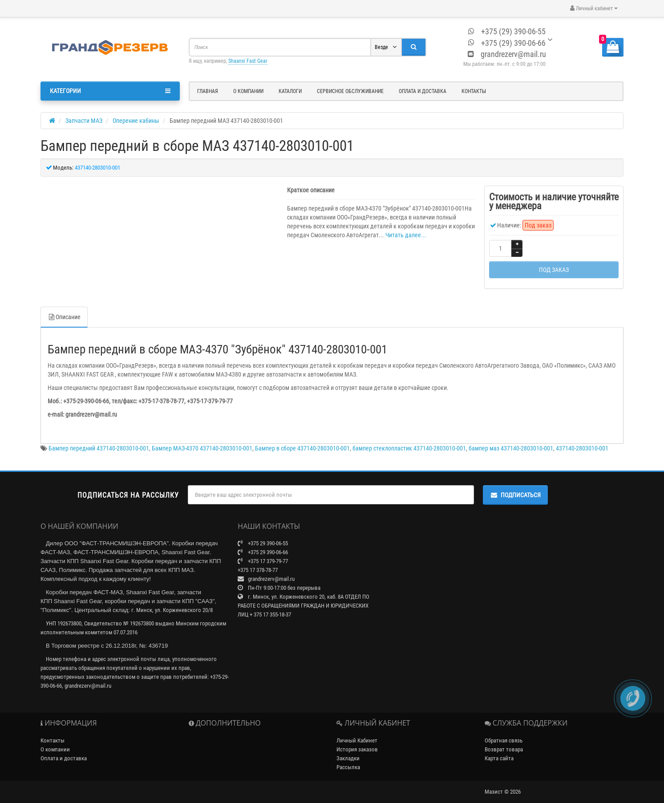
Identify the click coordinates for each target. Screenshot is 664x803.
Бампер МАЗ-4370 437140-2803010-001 (202, 439)
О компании (248, 91)
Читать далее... (405, 235)
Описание (64, 308)
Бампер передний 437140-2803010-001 (99, 439)
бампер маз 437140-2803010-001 (511, 439)
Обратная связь (503, 731)
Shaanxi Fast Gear (247, 61)
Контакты (474, 91)
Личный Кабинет (356, 731)
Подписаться (515, 486)
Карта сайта (499, 749)
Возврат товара (504, 740)
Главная (207, 91)
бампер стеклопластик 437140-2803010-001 (409, 439)
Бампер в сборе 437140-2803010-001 (302, 439)
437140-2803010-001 (582, 439)
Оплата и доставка (422, 91)
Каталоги (290, 91)
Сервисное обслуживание (350, 91)
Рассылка (348, 758)
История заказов (357, 740)
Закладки (348, 749)
